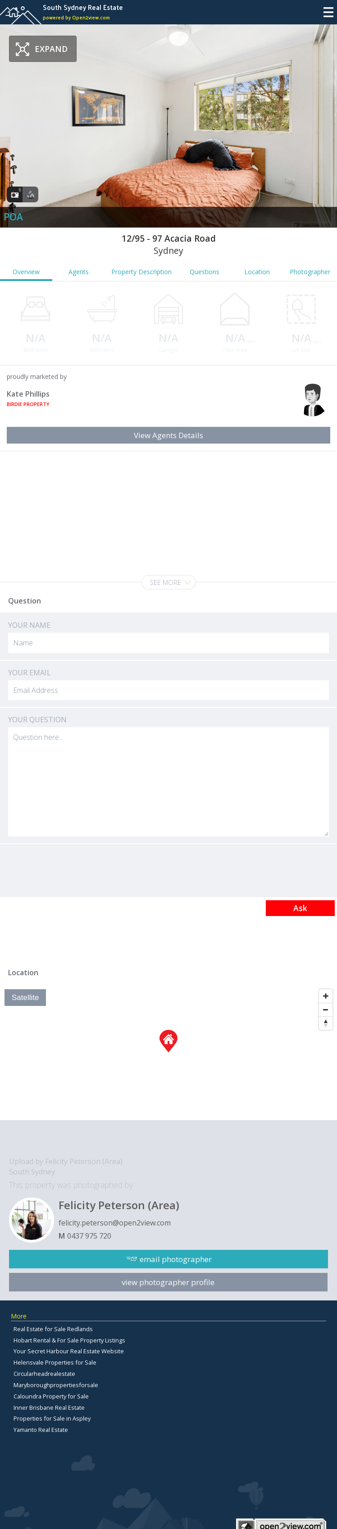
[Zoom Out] (325, 1009)
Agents (78, 271)
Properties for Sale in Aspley (52, 1418)
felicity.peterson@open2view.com (115, 1223)
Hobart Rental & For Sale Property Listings (69, 1340)
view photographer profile (168, 1282)
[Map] (168, 1052)
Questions (204, 271)
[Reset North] (325, 1023)
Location (257, 271)
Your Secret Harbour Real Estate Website (69, 1351)
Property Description (141, 271)
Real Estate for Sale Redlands (53, 1329)
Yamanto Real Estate (41, 1430)
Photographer (310, 271)
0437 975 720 (89, 1236)
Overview (26, 271)
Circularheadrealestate (44, 1374)
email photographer (176, 1259)
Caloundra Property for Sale (51, 1396)
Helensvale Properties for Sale (55, 1362)
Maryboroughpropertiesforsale (56, 1385)
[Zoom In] (325, 996)
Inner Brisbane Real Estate (49, 1407)
